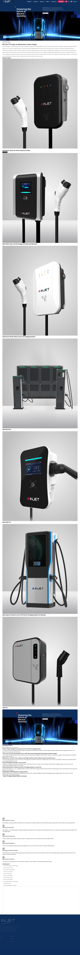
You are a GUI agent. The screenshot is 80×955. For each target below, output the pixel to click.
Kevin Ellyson (10, 850)
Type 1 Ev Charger (6, 42)
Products (36, 1)
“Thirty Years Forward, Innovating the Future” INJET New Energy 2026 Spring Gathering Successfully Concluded (29, 753)
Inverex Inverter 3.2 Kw (8, 867)
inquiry (61, 1)
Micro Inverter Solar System (9, 869)
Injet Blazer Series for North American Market (16, 150)
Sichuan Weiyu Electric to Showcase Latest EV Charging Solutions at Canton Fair (21, 767)
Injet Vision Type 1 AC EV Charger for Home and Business (19, 244)
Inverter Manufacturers (8, 877)
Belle (8, 859)
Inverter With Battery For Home (9, 885)
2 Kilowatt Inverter (7, 883)
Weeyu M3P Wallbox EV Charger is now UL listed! (14, 762)
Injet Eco (5, 707)
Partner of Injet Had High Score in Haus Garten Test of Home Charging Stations (21, 749)
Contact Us (54, 1)
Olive (8, 820)
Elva (8, 827)
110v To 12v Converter (8, 871)
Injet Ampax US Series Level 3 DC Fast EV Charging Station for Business (24, 615)
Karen (8, 843)
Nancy (8, 836)
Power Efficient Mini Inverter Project (10, 865)
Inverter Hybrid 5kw (7, 873)
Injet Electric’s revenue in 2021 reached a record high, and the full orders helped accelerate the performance (28, 758)
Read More (5, 152)
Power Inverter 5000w (8, 875)
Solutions (29, 1)
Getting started (5, 41)
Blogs (48, 1)
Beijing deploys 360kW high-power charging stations (15, 771)
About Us (42, 1)
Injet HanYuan (6, 429)
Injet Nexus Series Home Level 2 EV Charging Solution (18, 336)
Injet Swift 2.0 (6, 522)
